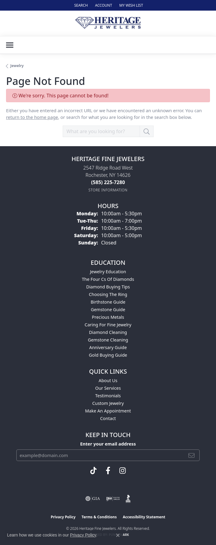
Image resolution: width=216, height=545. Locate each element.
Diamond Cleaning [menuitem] (108, 332)
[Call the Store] (108, 182)
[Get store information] (108, 190)
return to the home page (32, 117)
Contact (108, 418)
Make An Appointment (108, 411)
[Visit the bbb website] (128, 498)
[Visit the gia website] (92, 498)
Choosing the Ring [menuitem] (108, 294)
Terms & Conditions (99, 517)
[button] (80, 5)
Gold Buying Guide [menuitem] (108, 355)
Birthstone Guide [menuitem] (108, 302)
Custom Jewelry (108, 403)
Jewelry (17, 65)
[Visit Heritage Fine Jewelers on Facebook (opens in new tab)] (108, 470)
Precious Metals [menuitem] (108, 317)
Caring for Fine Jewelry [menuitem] (108, 325)
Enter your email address (108, 444)
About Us (108, 380)
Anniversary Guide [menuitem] (108, 347)
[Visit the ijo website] (113, 498)
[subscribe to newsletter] (191, 455)
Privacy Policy (63, 517)
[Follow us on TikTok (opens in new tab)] (93, 470)
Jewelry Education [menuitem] (108, 271)
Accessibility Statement (144, 517)
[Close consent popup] (118, 535)
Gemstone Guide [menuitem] (108, 309)
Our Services (108, 388)
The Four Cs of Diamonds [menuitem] (108, 279)
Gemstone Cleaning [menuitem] (108, 340)
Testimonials (108, 396)
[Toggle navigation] (9, 45)
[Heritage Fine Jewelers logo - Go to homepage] (108, 23)
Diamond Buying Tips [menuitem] (108, 287)
